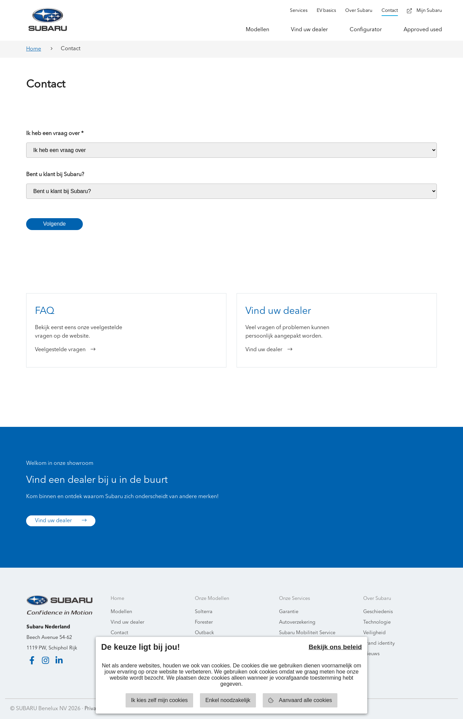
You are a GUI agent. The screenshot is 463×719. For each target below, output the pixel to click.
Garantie (288, 611)
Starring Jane (436, 709)
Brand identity (379, 643)
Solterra (203, 611)
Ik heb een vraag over (55, 133)
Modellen (121, 611)
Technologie (377, 622)
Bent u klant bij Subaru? (55, 174)
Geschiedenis (378, 611)
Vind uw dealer (61, 520)
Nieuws (371, 654)
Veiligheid (374, 633)
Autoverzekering (297, 622)
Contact (119, 633)
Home (33, 49)
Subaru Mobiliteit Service (307, 633)
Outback (204, 633)
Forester (204, 622)
